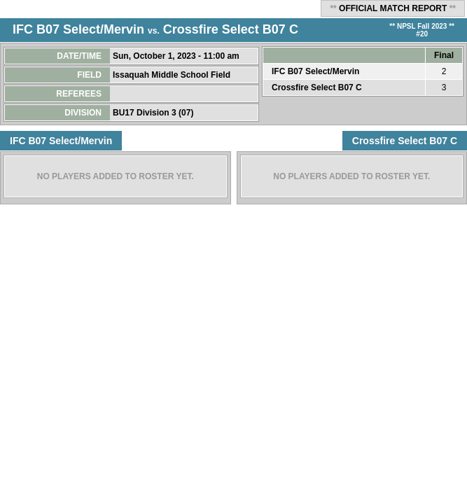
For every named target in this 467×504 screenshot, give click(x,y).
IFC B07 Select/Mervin (78, 29)
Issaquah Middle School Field (172, 75)
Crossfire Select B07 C (230, 29)
